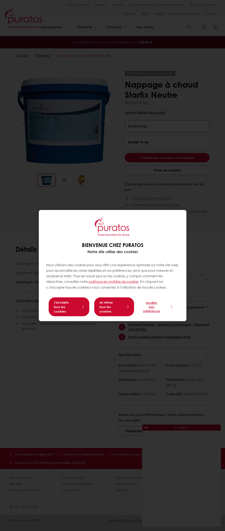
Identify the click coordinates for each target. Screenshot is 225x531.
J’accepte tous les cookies (61, 307)
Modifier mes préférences (151, 307)
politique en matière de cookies (114, 281)
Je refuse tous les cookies (106, 307)
